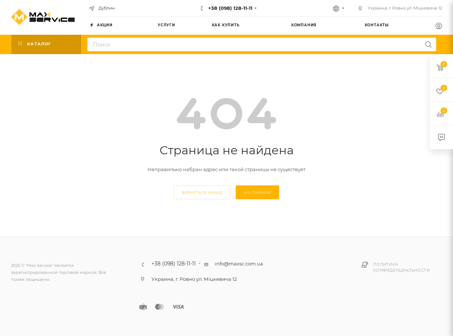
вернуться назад (202, 192)
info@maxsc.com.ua (239, 264)
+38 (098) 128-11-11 (229, 8)
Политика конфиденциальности (401, 267)
